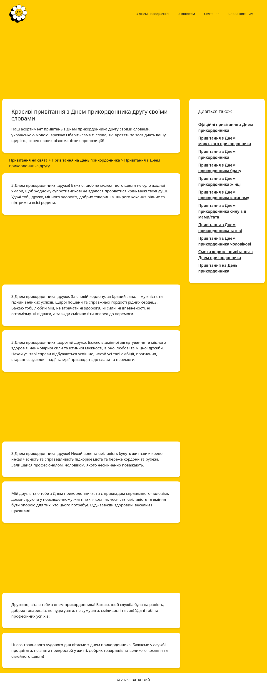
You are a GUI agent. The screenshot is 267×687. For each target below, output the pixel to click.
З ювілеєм (186, 13)
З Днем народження (152, 13)
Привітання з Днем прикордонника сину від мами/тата (222, 211)
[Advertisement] (133, 61)
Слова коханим (240, 13)
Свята (214, 13)
